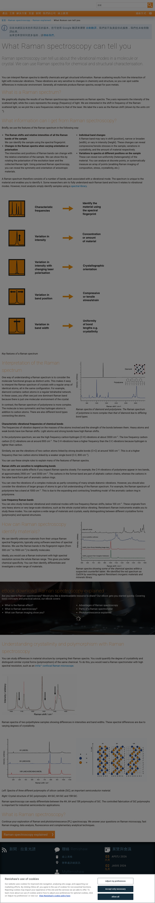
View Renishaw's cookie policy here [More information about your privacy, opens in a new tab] (54, 896)
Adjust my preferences (115, 881)
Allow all (115, 897)
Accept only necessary (115, 889)
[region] (77, 888)
